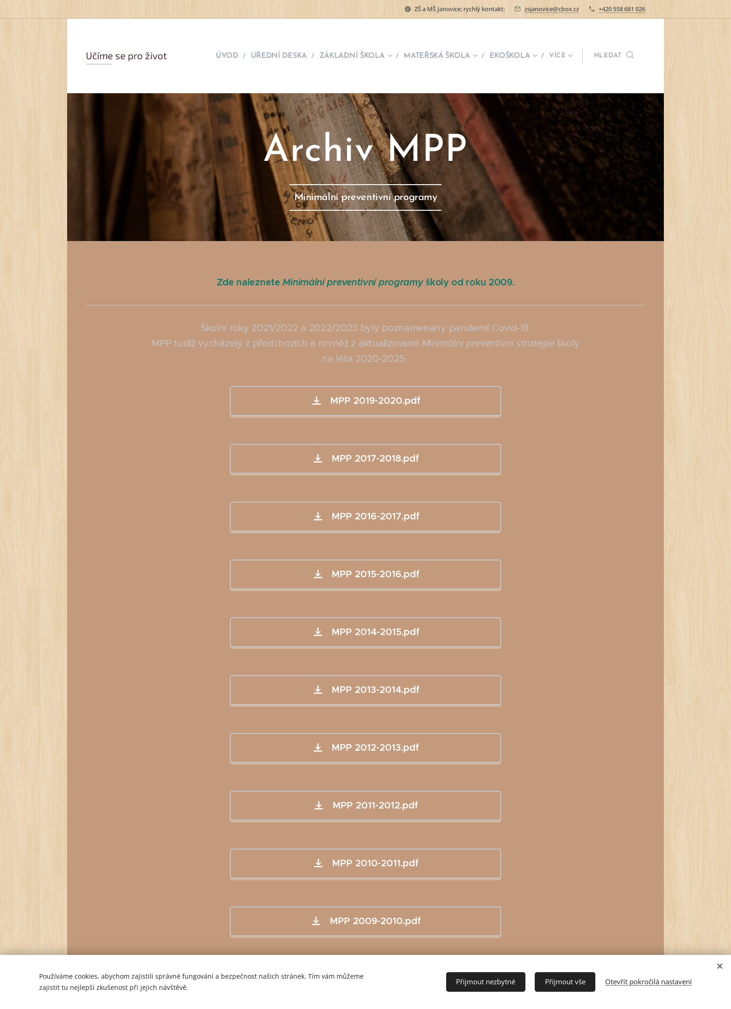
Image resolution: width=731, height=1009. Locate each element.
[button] (613, 56)
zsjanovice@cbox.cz (551, 9)
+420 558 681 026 (622, 9)
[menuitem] (235, 56)
